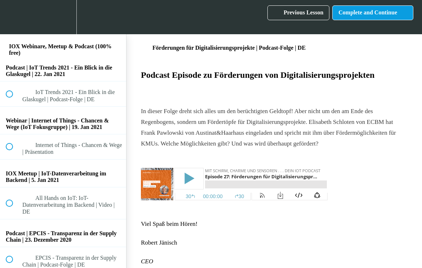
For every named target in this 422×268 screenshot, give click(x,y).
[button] (13, 17)
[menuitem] (63, 17)
